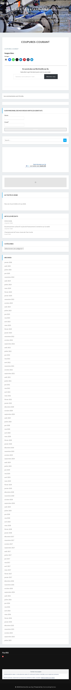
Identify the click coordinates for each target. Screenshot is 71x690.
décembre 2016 (9, 581)
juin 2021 (7, 385)
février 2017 (8, 574)
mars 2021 (7, 396)
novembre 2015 (9, 629)
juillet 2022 (7, 351)
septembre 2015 (9, 637)
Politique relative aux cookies (48, 677)
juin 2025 (7, 273)
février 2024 (8, 292)
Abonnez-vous (50, 76)
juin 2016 (7, 603)
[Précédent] (10, 201)
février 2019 (8, 485)
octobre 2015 (8, 633)
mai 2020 (7, 429)
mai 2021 (7, 388)
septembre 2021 (9, 373)
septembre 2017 (9, 548)
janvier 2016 (8, 622)
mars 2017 (7, 570)
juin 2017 (7, 559)
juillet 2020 (7, 422)
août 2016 (7, 596)
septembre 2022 (9, 344)
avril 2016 (7, 611)
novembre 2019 (9, 451)
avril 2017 (7, 566)
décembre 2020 (9, 407)
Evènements (16, 10)
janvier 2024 (8, 296)
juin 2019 (7, 470)
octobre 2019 (8, 455)
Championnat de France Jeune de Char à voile (18, 232)
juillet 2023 (7, 310)
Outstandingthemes (49, 687)
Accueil (7, 10)
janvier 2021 (8, 403)
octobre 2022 (8, 340)
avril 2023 (7, 321)
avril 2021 (7, 392)
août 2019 (7, 462)
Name (14, 117)
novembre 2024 (9, 277)
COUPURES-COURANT (11, 49)
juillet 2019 (7, 466)
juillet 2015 (7, 640)
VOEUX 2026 (8, 221)
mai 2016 (7, 607)
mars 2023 (7, 325)
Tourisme (27, 10)
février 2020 (8, 440)
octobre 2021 (8, 370)
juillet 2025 (7, 270)
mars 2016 (7, 614)
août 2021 (7, 377)
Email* (14, 124)
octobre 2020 (8, 411)
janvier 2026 (8, 262)
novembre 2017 (9, 540)
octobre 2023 (8, 303)
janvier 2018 (8, 533)
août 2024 (7, 281)
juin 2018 (7, 514)
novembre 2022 (9, 336)
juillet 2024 (7, 284)
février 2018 (8, 529)
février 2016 (8, 618)
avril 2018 (7, 522)
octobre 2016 (8, 588)
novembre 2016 (9, 585)
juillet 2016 (7, 600)
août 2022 (7, 347)
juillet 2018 (7, 511)
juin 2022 (7, 355)
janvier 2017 (8, 577)
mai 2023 (7, 318)
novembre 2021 (9, 366)
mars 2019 (7, 481)
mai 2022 (7, 359)
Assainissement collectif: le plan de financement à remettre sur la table (27, 227)
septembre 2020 (9, 414)
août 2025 (7, 266)
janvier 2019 (8, 488)
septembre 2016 (9, 592)
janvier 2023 (8, 333)
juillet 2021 (7, 381)
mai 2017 (7, 562)
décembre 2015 (9, 625)
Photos (48, 10)
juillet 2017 (7, 555)
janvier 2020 (8, 444)
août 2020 (7, 418)
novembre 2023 (9, 299)
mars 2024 (7, 288)
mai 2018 (7, 518)
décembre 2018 (9, 492)
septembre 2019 (9, 459)
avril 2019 (7, 477)
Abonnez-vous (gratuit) (61, 10)
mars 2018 (7, 525)
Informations (38, 10)
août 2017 (7, 551)
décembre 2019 (9, 448)
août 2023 (7, 307)
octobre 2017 (8, 544)
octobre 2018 (8, 499)
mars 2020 (7, 436)
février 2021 (8, 399)
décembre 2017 (9, 536)
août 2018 (7, 507)
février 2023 (8, 329)
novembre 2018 (9, 496)
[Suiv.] (60, 201)
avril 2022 (7, 362)
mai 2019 (7, 473)
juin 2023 (7, 314)
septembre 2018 (9, 503)
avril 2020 (7, 433)
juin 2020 (7, 425)
